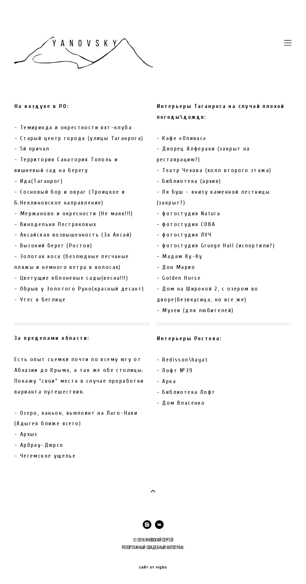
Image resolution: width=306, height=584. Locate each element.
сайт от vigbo (153, 567)
